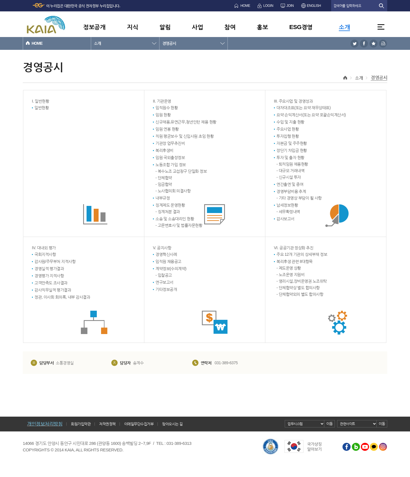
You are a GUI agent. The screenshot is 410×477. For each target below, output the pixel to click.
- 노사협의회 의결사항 (172, 191)
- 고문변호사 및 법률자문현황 (178, 225)
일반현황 (41, 107)
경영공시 (169, 43)
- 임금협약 (163, 184)
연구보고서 (164, 282)
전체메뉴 (381, 27)
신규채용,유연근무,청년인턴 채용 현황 (185, 122)
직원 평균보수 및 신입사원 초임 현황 (184, 136)
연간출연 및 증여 (289, 184)
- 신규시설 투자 (288, 177)
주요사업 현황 (287, 129)
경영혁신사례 (166, 254)
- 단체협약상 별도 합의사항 (298, 287)
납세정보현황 (287, 205)
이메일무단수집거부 (139, 424)
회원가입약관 (81, 424)
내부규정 (162, 198)
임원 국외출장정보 (170, 157)
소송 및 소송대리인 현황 (174, 218)
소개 (344, 27)
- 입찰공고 (163, 275)
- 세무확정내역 (288, 211)
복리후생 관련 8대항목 (294, 261)
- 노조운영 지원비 (290, 274)
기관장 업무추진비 (170, 143)
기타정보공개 (166, 289)
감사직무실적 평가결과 (52, 290)
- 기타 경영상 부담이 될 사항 (299, 198)
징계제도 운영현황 (170, 205)
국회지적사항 (45, 254)
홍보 (262, 27)
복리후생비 (164, 150)
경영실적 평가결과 (49, 268)
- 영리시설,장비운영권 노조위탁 (301, 281)
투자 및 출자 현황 (290, 157)
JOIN (290, 6)
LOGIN (268, 6)
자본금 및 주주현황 (291, 143)
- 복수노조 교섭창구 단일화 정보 (181, 171)
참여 (229, 27)
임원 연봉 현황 (167, 129)
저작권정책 (107, 424)
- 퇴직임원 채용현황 (292, 164)
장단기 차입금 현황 (291, 150)
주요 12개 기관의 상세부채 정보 (301, 254)
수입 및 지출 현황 (290, 122)
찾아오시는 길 (172, 424)
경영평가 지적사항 (49, 275)
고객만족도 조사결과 (50, 283)
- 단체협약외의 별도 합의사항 (299, 294)
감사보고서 (285, 218)
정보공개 (94, 27)
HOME (245, 6)
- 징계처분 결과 (167, 211)
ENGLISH (314, 6)
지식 (132, 27)
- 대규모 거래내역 (290, 170)
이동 (329, 423)
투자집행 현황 (287, 136)
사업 (197, 27)
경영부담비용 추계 (291, 191)
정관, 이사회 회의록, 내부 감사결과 (62, 297)
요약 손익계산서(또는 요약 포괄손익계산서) (311, 114)
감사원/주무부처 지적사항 (54, 261)
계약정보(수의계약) (170, 268)
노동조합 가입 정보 (170, 164)
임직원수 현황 (166, 107)
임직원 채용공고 (168, 261)
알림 (165, 27)
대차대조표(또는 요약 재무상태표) (303, 107)
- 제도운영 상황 (288, 268)
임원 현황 (163, 114)
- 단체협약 (163, 177)
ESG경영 (301, 27)
